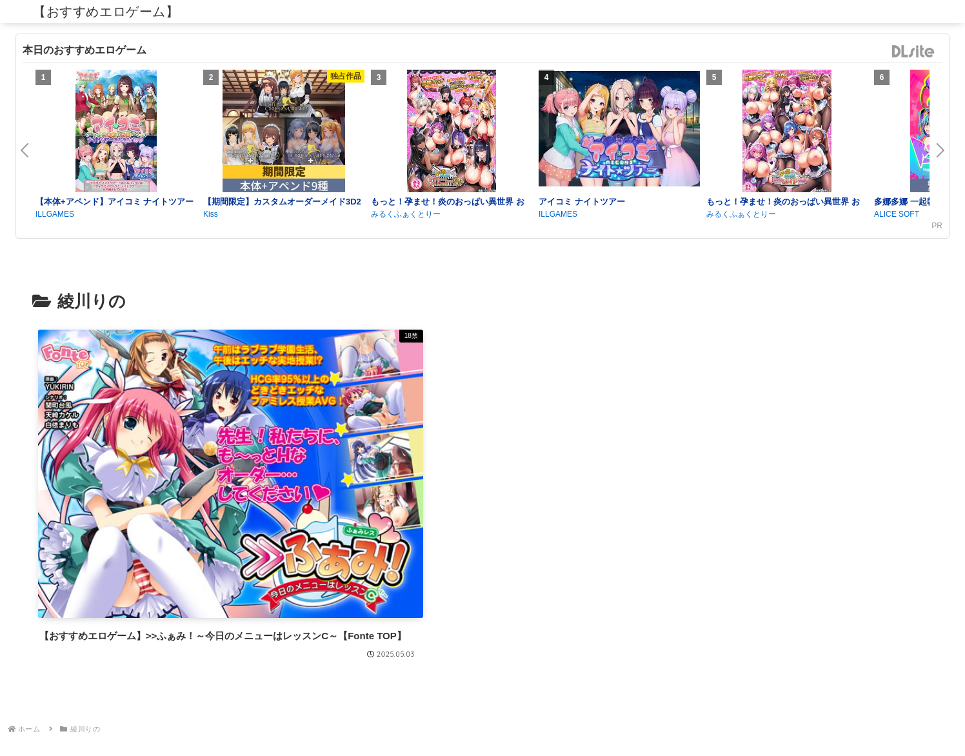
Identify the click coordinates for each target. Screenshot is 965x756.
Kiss (210, 214)
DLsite (913, 52)
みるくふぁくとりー (406, 214)
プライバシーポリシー (482, 715)
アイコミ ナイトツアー (582, 201)
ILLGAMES (54, 214)
